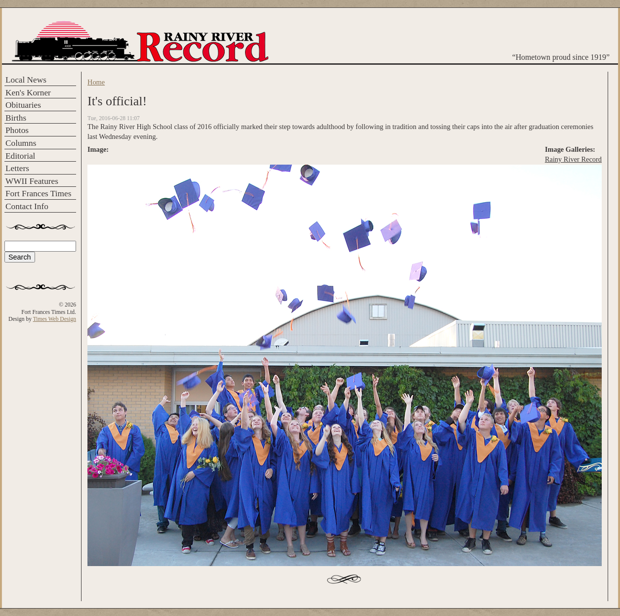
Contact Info (26, 206)
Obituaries (23, 105)
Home (96, 82)
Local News (25, 80)
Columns (20, 143)
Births (15, 118)
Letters (17, 168)
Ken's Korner (28, 92)
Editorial (20, 156)
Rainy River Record (573, 159)
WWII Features (31, 181)
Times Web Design (54, 319)
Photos (17, 130)
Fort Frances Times (38, 193)
